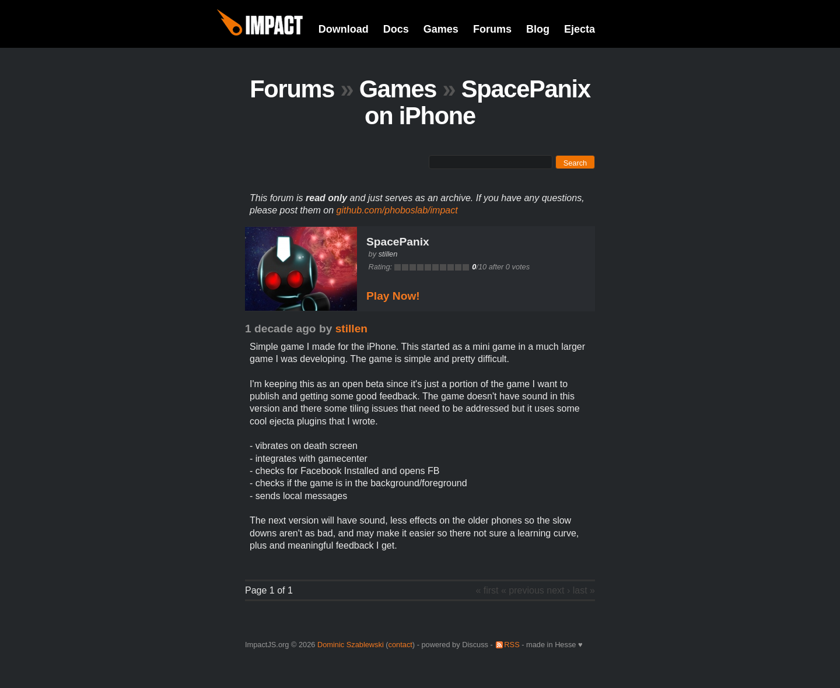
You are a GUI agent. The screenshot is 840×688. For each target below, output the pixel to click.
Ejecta (579, 29)
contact (400, 644)
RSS (511, 644)
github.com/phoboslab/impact (397, 210)
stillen (388, 254)
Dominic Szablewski (350, 644)
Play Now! (393, 296)
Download (343, 29)
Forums (492, 29)
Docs (396, 29)
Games (441, 29)
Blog (538, 29)
